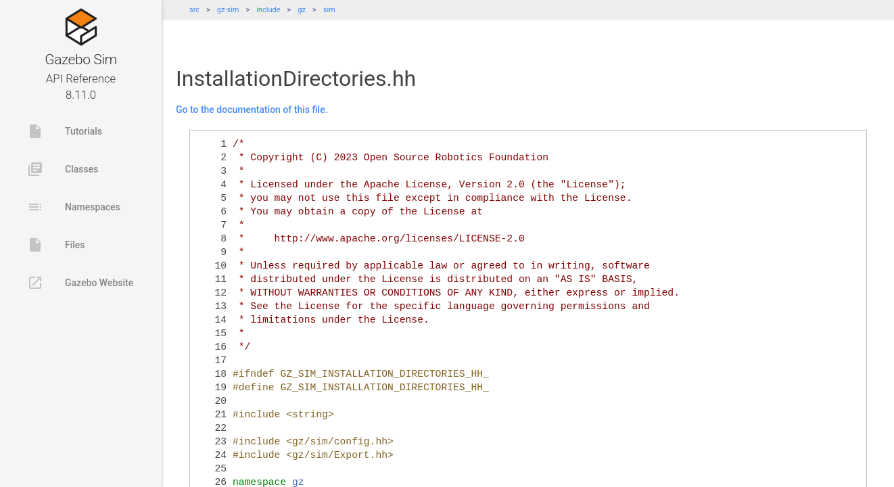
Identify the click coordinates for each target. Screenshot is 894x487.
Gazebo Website (80, 283)
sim (329, 9)
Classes (62, 169)
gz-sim (228, 9)
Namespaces (73, 207)
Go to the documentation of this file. (252, 109)
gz (302, 9)
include (268, 9)
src (194, 9)
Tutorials (64, 131)
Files (56, 245)
